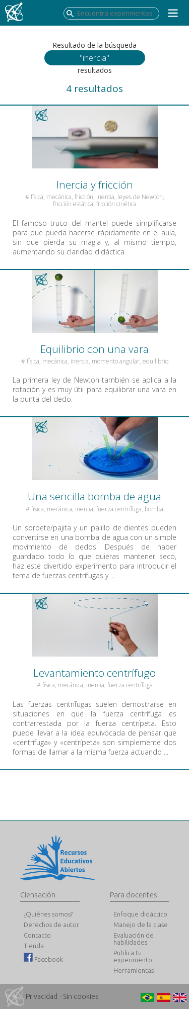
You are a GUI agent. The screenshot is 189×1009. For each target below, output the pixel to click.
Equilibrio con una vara (94, 349)
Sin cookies (81, 996)
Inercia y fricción (94, 184)
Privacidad (41, 996)
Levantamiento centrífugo (94, 673)
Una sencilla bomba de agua (94, 496)
